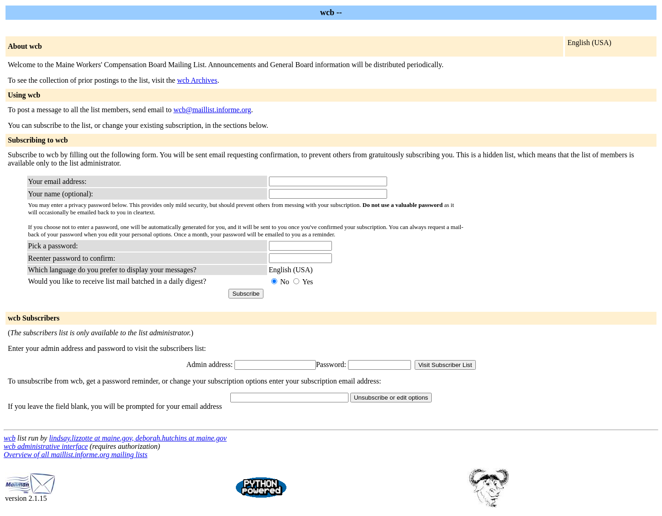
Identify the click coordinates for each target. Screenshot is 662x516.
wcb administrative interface (46, 446)
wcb (10, 438)
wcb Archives (197, 80)
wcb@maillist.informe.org (212, 110)
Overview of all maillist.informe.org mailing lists (76, 455)
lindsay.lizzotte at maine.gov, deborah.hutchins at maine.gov (138, 438)
